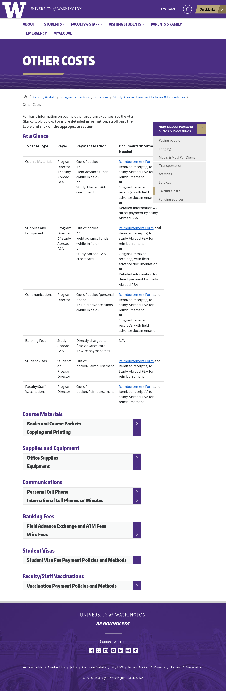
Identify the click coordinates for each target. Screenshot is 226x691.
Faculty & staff (44, 97)
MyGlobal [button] (62, 33)
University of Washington (15, 9)
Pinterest (128, 650)
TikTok (135, 650)
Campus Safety (94, 667)
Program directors (75, 97)
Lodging (165, 149)
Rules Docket (138, 667)
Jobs (73, 667)
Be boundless (113, 624)
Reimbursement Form (136, 161)
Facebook (91, 650)
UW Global (168, 9)
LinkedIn (120, 650)
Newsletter (194, 667)
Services (165, 182)
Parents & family (166, 24)
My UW (117, 667)
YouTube (113, 650)
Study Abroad (25, 96)
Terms (175, 667)
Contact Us (56, 667)
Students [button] (53, 24)
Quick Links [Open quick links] (212, 10)
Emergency (36, 33)
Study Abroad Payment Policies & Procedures (149, 97)
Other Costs (170, 191)
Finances (101, 97)
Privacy (159, 667)
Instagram (105, 650)
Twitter (98, 650)
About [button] (29, 24)
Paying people (169, 140)
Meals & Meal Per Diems (177, 157)
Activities (165, 174)
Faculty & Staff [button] (85, 24)
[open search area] (187, 9)
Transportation (170, 165)
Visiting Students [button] (125, 24)
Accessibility (33, 667)
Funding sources (171, 199)
